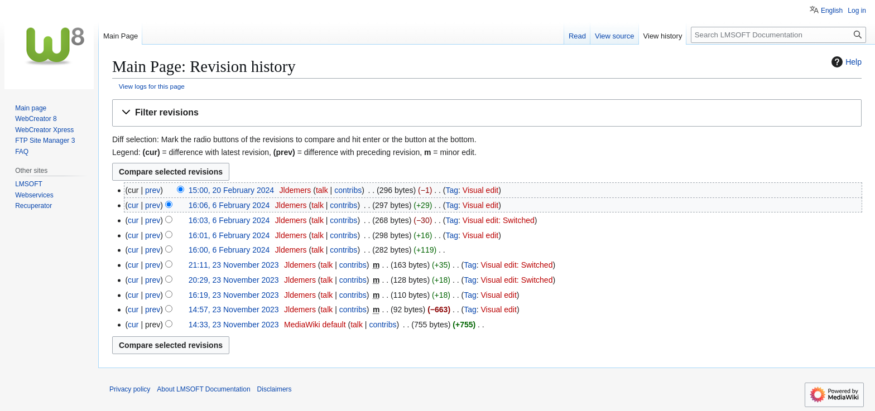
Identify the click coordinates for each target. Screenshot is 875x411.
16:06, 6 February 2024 (229, 205)
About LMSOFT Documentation (203, 389)
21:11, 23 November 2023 (234, 264)
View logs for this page (152, 86)
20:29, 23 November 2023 (234, 279)
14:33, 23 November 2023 (234, 324)
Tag (451, 190)
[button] (487, 113)
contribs (348, 190)
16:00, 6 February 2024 (229, 249)
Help (845, 61)
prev (152, 190)
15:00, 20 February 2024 (231, 190)
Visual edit (480, 190)
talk (322, 190)
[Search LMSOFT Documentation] (778, 35)
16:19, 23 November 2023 (234, 295)
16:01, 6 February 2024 (229, 235)
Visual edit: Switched (499, 220)
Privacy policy (129, 389)
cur (133, 205)
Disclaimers (274, 389)
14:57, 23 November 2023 (234, 309)
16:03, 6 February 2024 (229, 220)
